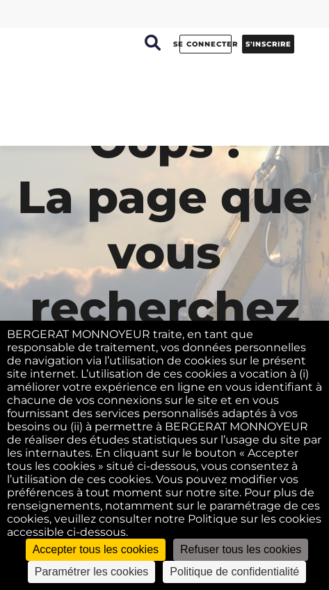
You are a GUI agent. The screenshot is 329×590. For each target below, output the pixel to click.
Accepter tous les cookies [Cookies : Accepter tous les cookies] (96, 549)
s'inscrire (268, 44)
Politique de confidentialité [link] (234, 572)
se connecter (205, 44)
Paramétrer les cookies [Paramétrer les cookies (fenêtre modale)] (92, 572)
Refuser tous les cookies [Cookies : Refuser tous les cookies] (240, 549)
